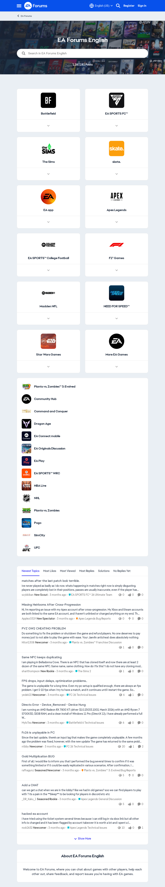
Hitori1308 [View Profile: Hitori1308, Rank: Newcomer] (28, 642)
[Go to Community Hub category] (26, 399)
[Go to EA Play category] (26, 461)
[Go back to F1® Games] (116, 258)
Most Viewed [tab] (67, 571)
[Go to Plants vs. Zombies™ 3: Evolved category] (26, 386)
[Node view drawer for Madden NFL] (48, 318)
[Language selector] (101, 6)
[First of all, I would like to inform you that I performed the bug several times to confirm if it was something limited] (82, 763)
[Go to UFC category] (26, 547)
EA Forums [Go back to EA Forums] (24, 16)
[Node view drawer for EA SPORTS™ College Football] (48, 270)
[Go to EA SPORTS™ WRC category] (26, 473)
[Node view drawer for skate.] (116, 174)
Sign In (142, 5)
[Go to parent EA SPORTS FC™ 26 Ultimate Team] (89, 595)
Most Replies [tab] (86, 571)
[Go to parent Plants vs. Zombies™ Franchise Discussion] (94, 643)
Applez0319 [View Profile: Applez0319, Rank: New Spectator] (29, 618)
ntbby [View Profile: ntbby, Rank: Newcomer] (25, 746)
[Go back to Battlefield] (48, 114)
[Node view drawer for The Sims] (48, 174)
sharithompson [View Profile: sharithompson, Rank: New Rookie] (31, 671)
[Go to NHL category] (26, 498)
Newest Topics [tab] (30, 571)
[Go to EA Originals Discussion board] (26, 448)
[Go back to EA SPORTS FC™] (116, 114)
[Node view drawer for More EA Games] (116, 366)
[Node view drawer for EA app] (48, 222)
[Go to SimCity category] (26, 535)
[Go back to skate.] (116, 162)
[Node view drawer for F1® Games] (116, 270)
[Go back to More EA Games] (117, 355)
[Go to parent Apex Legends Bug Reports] (92, 619)
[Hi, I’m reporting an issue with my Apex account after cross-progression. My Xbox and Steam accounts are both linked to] (82, 612)
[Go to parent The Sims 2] (82, 671)
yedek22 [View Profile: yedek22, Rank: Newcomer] (27, 695)
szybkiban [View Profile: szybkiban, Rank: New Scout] (28, 594)
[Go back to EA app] (48, 210)
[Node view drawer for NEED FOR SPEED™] (116, 318)
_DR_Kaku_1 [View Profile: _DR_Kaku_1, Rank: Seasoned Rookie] (29, 799)
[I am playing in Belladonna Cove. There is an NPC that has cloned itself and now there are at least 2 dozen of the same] (82, 664)
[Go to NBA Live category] (26, 485)
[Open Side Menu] (19, 6)
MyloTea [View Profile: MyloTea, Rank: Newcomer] (26, 722)
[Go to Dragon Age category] (26, 424)
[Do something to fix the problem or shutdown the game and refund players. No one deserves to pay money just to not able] (82, 636)
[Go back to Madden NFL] (48, 307)
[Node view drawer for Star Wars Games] (48, 366)
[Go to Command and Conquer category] (26, 411)
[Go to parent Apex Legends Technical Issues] (86, 828)
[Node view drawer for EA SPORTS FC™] (116, 126)
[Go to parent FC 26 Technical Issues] (80, 695)
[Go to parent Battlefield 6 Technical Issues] (84, 723)
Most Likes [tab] (49, 571)
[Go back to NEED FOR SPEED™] (117, 307)
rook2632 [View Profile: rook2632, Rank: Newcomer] (27, 827)
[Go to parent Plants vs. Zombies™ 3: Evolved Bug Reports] (108, 770)
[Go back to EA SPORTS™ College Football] (48, 258)
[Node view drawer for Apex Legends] (116, 222)
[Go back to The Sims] (48, 162)
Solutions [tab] (104, 571)
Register (129, 5)
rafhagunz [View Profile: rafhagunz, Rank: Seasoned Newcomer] (28, 770)
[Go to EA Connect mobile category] (26, 436)
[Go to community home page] (35, 6)
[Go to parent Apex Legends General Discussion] (99, 799)
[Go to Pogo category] (26, 523)
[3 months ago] (57, 595)
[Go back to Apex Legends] (116, 210)
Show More (82, 838)
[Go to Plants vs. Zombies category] (26, 510)
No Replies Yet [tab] (122, 571)
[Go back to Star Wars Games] (48, 355)
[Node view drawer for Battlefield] (48, 126)
